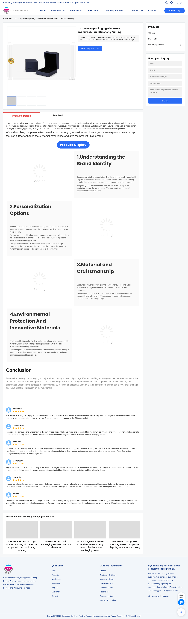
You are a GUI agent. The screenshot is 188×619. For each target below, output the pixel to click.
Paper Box (152, 39)
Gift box (151, 33)
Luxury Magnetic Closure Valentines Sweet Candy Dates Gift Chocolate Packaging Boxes (90, 546)
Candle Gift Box (106, 588)
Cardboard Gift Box (108, 575)
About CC (135, 10)
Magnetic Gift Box (107, 579)
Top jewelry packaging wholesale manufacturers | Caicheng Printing (47, 18)
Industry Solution (114, 10)
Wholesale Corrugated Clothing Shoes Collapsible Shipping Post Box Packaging (124, 544)
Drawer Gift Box (106, 584)
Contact (152, 10)
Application (56, 579)
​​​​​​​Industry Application (108, 600)
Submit (165, 101)
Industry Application (156, 45)
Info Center (92, 10)
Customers (56, 592)
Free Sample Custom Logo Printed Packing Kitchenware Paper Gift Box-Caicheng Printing (21, 546)
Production (56, 10)
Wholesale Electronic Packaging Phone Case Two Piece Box (56, 544)
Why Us (55, 588)
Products (74, 10)
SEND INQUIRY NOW (90, 49)
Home (43, 10)
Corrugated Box (106, 596)
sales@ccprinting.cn (162, 584)
